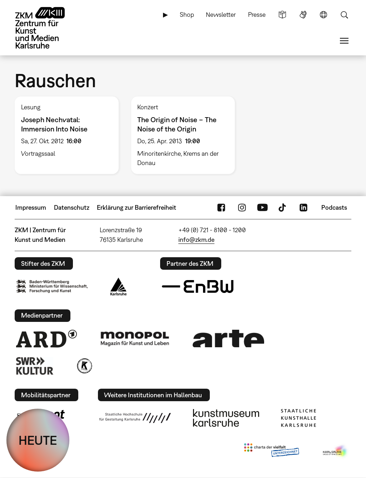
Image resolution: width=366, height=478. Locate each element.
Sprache (323, 14)
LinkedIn (303, 207)
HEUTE (38, 440)
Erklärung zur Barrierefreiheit (136, 207)
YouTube (262, 207)
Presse (257, 14)
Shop (187, 14)
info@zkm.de (196, 239)
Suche (344, 14)
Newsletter (221, 14)
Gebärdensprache (303, 14)
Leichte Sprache (282, 14)
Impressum (30, 207)
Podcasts (334, 207)
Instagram (242, 207)
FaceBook (221, 207)
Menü (344, 41)
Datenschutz (71, 207)
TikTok (283, 207)
